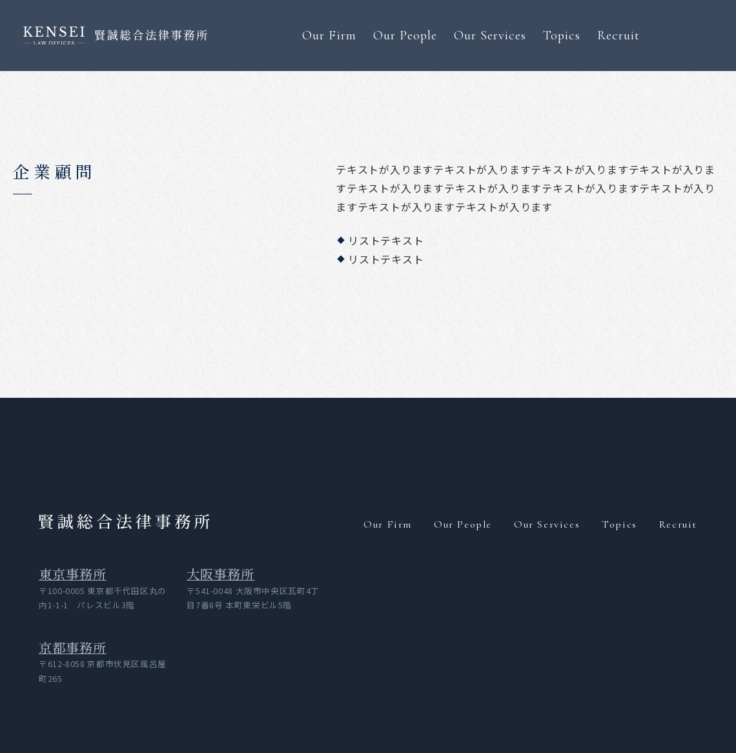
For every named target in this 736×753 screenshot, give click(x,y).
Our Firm (329, 35)
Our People (405, 35)
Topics (561, 35)
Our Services (490, 35)
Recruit (618, 35)
